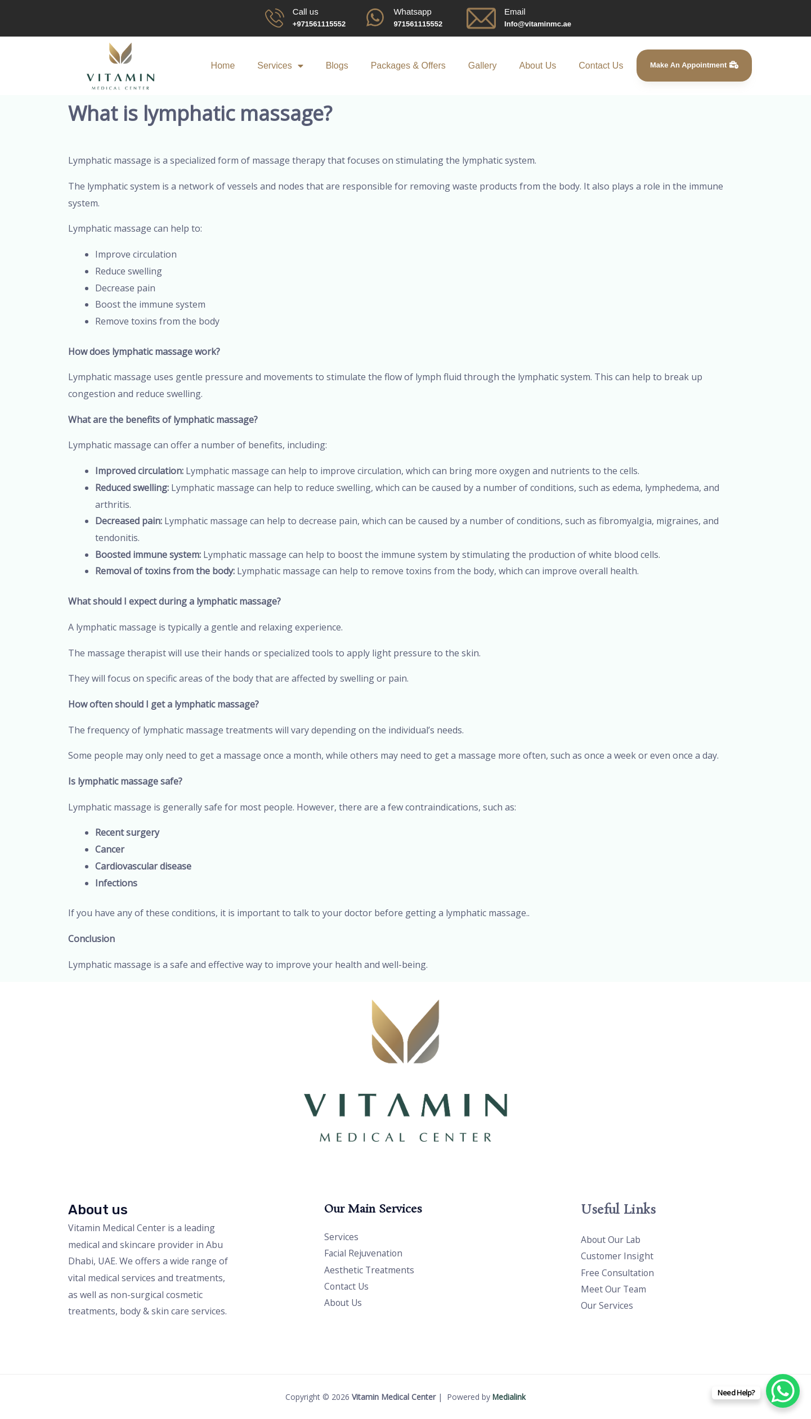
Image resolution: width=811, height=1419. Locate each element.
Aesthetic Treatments (369, 1270)
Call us (306, 11)
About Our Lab (612, 1239)
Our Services (607, 1306)
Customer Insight (618, 1256)
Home (223, 65)
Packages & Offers (408, 65)
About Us (537, 65)
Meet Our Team (614, 1289)
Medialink (509, 1396)
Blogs (337, 65)
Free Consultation (618, 1273)
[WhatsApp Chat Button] (783, 1391)
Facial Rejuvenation (364, 1253)
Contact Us (601, 65)
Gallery (482, 65)
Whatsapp (412, 11)
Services (280, 66)
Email (515, 11)
